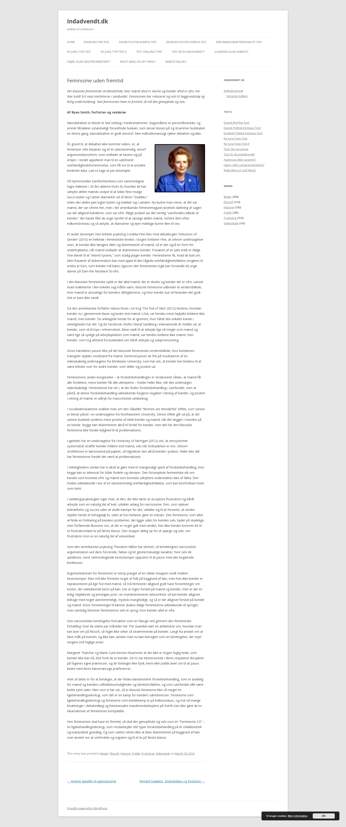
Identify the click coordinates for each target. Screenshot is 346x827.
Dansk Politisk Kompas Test (138, 42)
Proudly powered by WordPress (87, 808)
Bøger (104, 753)
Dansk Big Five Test (96, 42)
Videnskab (163, 753)
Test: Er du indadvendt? (188, 52)
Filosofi (114, 753)
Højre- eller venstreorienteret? (89, 62)
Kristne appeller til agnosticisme (91, 781)
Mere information (298, 816)
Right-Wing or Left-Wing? (138, 62)
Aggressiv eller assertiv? (231, 52)
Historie (125, 753)
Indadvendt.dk (87, 21)
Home (71, 42)
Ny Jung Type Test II (113, 52)
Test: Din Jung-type (149, 52)
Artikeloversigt (233, 91)
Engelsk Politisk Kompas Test (186, 42)
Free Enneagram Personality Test (239, 42)
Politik (136, 753)
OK (324, 816)
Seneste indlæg (175, 62)
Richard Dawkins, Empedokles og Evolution (172, 781)
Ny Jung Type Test (79, 52)
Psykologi (147, 753)
